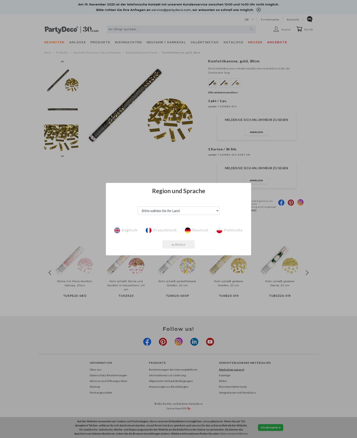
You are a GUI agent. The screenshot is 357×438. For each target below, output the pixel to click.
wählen (178, 244)
